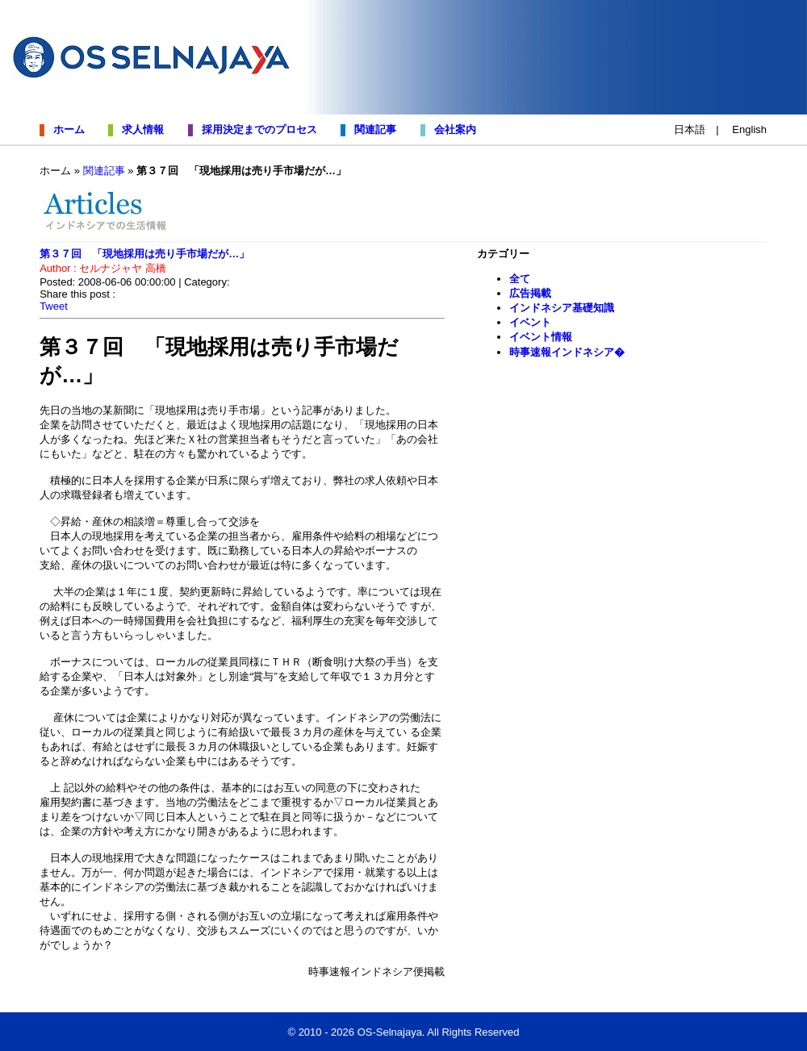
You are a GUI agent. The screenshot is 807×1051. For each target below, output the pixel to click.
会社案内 (452, 129)
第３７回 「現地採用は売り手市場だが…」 (144, 254)
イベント (530, 322)
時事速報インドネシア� (567, 352)
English (749, 129)
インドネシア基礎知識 (561, 308)
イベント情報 (540, 337)
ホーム (66, 129)
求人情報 (140, 129)
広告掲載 (530, 293)
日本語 (689, 129)
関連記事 (372, 129)
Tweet (54, 306)
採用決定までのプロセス (256, 129)
